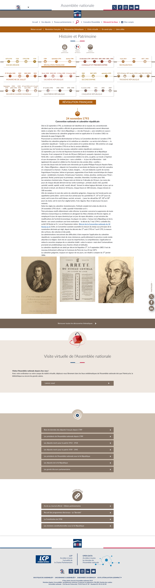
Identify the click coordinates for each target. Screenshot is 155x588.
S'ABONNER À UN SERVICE (86, 576)
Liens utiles (120, 29)
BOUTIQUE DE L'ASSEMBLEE (42, 576)
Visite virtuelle (92, 29)
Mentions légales (48, 581)
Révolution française (53, 29)
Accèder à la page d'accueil (77, 13)
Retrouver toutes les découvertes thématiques (75, 322)
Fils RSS (96, 581)
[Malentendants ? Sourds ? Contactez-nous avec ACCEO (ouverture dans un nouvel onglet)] (61, 569)
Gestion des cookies (106, 581)
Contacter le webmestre (85, 581)
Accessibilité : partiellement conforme (65, 581)
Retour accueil (36, 29)
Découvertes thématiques (74, 29)
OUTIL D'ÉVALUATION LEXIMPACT (108, 576)
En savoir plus (107, 29)
